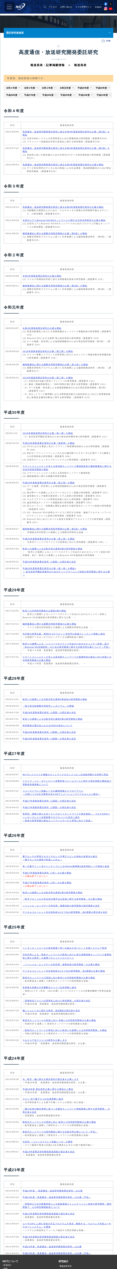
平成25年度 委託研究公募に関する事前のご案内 (48, 1089)
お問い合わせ (66, 7)
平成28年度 (13, 95)
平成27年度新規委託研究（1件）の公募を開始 (47, 873)
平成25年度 (67, 95)
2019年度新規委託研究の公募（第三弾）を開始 (48, 351)
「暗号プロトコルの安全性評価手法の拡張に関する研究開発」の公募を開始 (62, 899)
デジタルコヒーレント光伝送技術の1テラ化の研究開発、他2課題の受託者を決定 (65, 912)
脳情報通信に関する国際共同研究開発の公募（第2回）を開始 (55, 529)
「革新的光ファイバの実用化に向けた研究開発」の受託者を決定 (56, 1000)
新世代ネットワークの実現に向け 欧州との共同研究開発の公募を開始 (59, 1122)
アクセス (53, 7)
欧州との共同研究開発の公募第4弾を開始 (44, 611)
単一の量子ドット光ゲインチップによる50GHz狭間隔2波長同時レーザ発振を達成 (66, 866)
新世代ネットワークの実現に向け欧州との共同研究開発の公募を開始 (59, 978)
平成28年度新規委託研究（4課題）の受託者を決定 (49, 739)
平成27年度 (31, 95)
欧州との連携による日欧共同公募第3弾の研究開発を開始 (53, 719)
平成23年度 (104, 95)
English (98, 7)
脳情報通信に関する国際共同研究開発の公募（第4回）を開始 (55, 286)
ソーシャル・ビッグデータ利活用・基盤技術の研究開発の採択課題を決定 (61, 906)
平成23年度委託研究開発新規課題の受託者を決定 (49, 1214)
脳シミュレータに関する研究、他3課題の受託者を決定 (51, 1010)
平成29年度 (103, 88)
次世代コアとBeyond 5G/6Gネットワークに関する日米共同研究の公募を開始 (64, 220)
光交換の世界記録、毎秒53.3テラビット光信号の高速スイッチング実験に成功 (64, 634)
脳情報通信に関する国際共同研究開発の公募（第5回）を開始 (55, 233)
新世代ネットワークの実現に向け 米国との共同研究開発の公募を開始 (59, 1020)
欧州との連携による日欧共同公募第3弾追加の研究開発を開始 (55, 699)
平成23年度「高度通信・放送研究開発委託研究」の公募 (52, 1246)
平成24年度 (85, 95)
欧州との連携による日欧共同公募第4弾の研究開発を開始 (53, 549)
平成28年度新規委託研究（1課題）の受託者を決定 (49, 712)
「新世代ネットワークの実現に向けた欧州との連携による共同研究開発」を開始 (65, 1030)
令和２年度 (49, 88)
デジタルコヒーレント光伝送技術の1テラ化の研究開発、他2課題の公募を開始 (64, 971)
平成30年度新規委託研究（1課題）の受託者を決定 (49, 562)
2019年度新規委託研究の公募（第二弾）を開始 (48, 378)
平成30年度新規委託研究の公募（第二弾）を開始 (49, 539)
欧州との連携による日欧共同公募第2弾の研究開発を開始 (53, 892)
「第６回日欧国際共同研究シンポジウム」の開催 (48, 706)
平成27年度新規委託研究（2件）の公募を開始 (47, 882)
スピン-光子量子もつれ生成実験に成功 (43, 1099)
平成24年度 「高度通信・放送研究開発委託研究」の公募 (53, 1191)
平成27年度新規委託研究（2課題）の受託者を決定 (49, 807)
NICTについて (10, 1264)
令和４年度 (13, 88)
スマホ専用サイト (84, 7)
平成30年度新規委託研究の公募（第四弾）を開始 (49, 443)
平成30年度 (85, 88)
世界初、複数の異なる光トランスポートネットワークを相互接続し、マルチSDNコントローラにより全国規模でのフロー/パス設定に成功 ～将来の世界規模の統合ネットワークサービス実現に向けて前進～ (66, 817)
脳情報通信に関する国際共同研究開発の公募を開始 (49, 624)
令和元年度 (67, 88)
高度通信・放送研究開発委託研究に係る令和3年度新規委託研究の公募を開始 (63, 207)
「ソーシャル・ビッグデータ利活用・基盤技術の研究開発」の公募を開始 (61, 964)
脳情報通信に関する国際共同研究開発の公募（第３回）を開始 (55, 364)
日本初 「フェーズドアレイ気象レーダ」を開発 (48, 1142)
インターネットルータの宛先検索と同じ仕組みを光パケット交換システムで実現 (65, 948)
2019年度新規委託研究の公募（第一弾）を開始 (48, 433)
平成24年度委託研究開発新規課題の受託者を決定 (49, 1152)
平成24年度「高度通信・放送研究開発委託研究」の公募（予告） (57, 1197)
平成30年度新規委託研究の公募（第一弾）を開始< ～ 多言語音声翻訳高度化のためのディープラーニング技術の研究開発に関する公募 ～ (66, 571)
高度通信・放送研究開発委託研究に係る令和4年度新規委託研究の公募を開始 (63, 164)
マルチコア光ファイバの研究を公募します (45, 1040)
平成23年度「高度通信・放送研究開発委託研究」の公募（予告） (57, 1253)
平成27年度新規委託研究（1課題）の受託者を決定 (49, 801)
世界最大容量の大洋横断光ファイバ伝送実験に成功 (49, 987)
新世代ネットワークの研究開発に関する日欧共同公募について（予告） (60, 1132)
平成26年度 (49, 95)
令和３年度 (31, 88)
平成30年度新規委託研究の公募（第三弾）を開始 (49, 483)
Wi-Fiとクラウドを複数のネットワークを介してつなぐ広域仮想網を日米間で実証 (66, 774)
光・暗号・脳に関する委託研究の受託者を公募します (51, 1079)
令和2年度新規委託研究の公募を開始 (42, 276)
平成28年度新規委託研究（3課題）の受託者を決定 (49, 732)
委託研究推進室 (15, 32)
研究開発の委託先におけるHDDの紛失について (48, 725)
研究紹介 (63, 1264)
